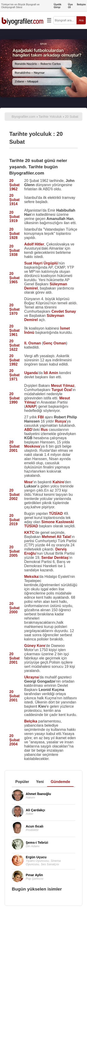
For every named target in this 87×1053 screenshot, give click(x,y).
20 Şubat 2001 (14, 446)
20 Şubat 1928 (14, 233)
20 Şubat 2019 (14, 520)
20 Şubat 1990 (14, 398)
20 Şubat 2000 (14, 608)
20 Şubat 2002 (14, 494)
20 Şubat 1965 (14, 278)
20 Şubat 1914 (14, 200)
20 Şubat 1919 (14, 216)
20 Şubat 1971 (14, 375)
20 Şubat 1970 (14, 309)
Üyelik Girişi (57, 6)
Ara (81, 20)
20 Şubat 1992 (14, 360)
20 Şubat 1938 (14, 250)
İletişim (81, 4)
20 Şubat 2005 (14, 551)
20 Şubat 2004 (14, 740)
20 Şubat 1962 (14, 185)
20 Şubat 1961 (14, 330)
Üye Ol (70, 6)
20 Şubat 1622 (14, 345)
